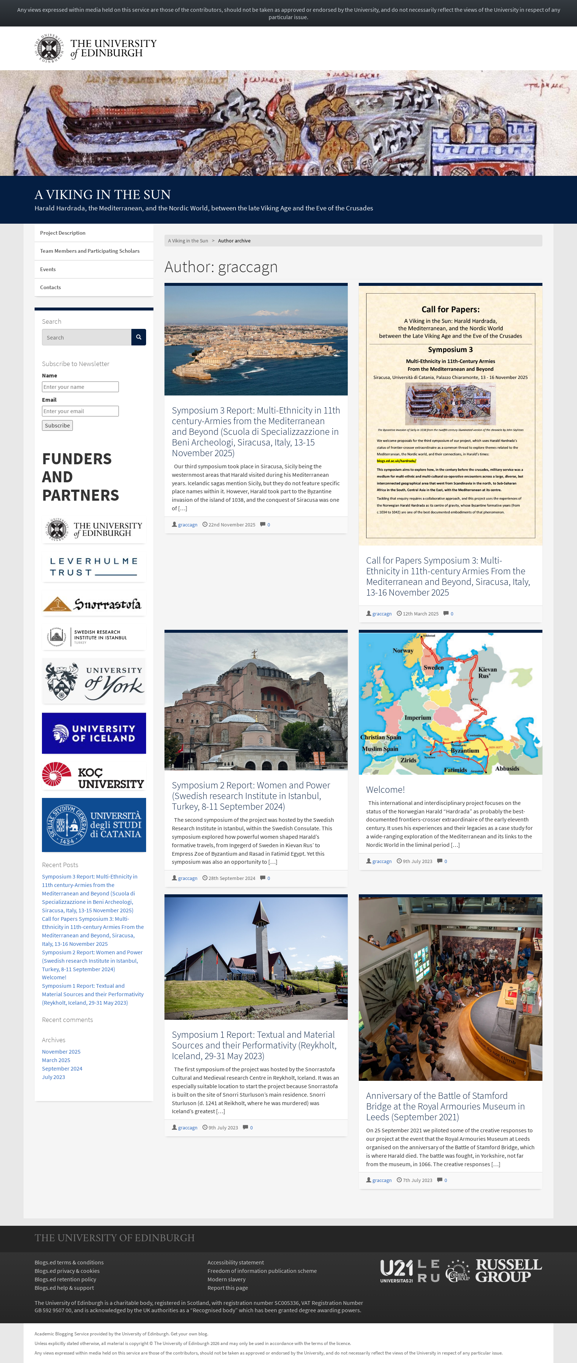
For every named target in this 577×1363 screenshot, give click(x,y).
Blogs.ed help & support (64, 1287)
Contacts (50, 287)
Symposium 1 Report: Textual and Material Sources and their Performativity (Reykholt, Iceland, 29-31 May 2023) (93, 994)
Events (48, 269)
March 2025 (56, 1060)
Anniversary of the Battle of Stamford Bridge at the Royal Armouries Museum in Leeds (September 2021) (445, 1106)
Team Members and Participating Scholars (89, 250)
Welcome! (54, 977)
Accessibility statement (236, 1262)
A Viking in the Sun (103, 196)
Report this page (228, 1287)
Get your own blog (189, 1334)
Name (49, 375)
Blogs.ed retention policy (65, 1279)
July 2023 (53, 1076)
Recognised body (214, 1310)
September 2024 (62, 1068)
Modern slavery (226, 1279)
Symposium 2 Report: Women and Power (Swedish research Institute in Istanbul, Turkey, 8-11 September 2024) (92, 960)
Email (49, 399)
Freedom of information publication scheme (262, 1270)
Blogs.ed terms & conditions (69, 1262)
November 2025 (61, 1051)
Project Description (62, 232)
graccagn (188, 525)
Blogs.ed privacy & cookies (67, 1270)
